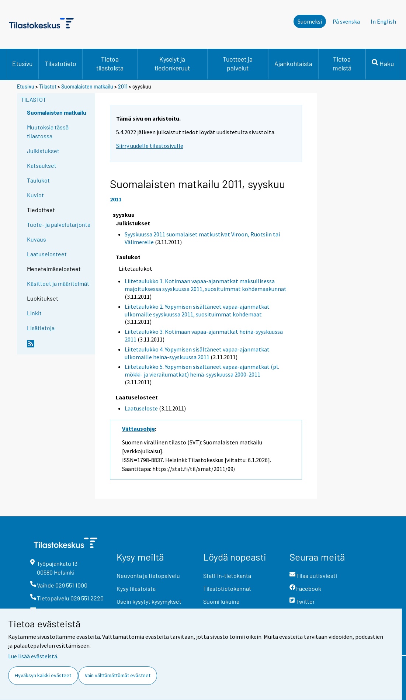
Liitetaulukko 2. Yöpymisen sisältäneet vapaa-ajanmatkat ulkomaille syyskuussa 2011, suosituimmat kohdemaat (197, 310)
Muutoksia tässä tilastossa (48, 131)
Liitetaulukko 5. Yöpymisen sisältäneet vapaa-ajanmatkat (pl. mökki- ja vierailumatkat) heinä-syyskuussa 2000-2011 (202, 370)
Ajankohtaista (293, 63)
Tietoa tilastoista (110, 63)
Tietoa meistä (342, 63)
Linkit (34, 312)
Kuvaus (36, 239)
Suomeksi (310, 21)
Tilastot (47, 86)
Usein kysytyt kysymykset (149, 601)
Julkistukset (43, 150)
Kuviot (35, 194)
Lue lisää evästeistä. (33, 656)
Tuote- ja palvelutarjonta (58, 224)
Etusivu (22, 63)
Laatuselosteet (47, 253)
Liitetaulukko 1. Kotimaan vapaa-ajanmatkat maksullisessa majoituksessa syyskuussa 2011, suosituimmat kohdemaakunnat (206, 284)
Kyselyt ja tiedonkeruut (172, 63)
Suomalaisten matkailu (87, 86)
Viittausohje (138, 428)
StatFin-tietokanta (227, 575)
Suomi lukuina (221, 601)
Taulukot (38, 180)
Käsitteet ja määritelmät (58, 283)
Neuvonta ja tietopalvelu (148, 575)
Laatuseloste (141, 408)
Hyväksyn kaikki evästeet (43, 675)
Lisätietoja (41, 327)
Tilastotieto (60, 63)
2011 (123, 86)
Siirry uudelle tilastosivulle (149, 145)
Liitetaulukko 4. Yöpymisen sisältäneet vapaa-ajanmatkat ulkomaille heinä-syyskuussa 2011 (197, 353)
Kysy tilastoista (136, 588)
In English (383, 21)
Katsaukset (41, 165)
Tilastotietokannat (227, 588)
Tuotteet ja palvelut (238, 63)
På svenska (346, 21)
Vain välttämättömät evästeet (117, 675)
